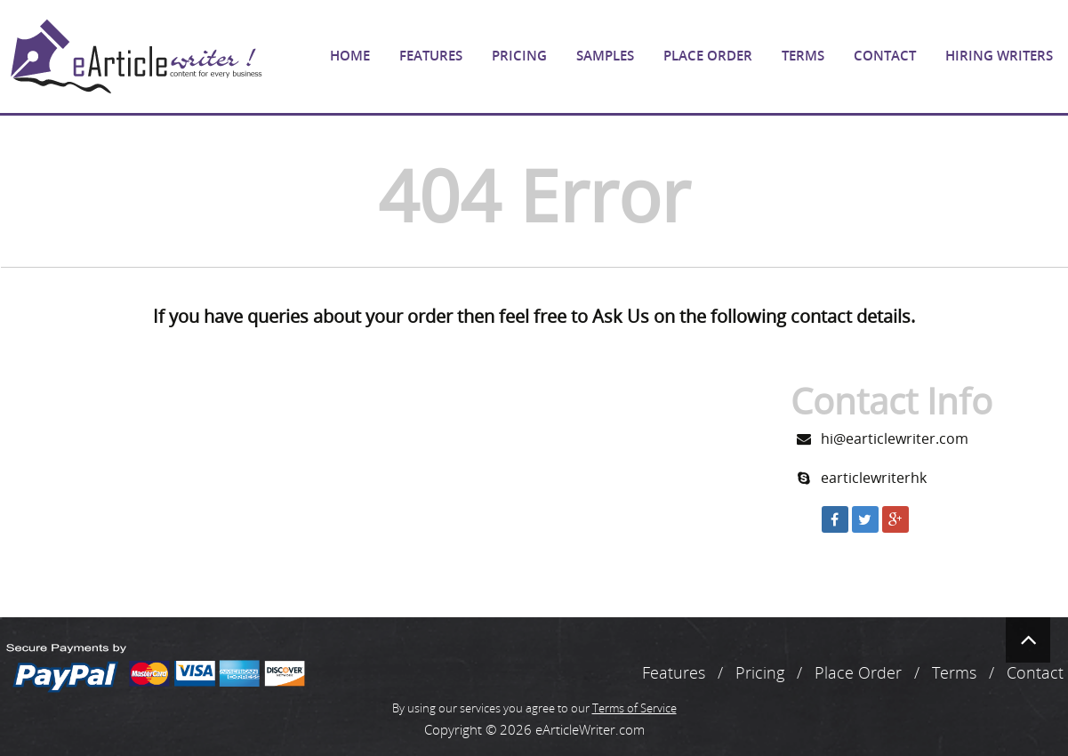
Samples (605, 55)
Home (350, 55)
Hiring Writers (999, 55)
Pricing (519, 55)
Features (430, 55)
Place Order (707, 55)
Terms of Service (634, 708)
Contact (885, 55)
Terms (803, 55)
